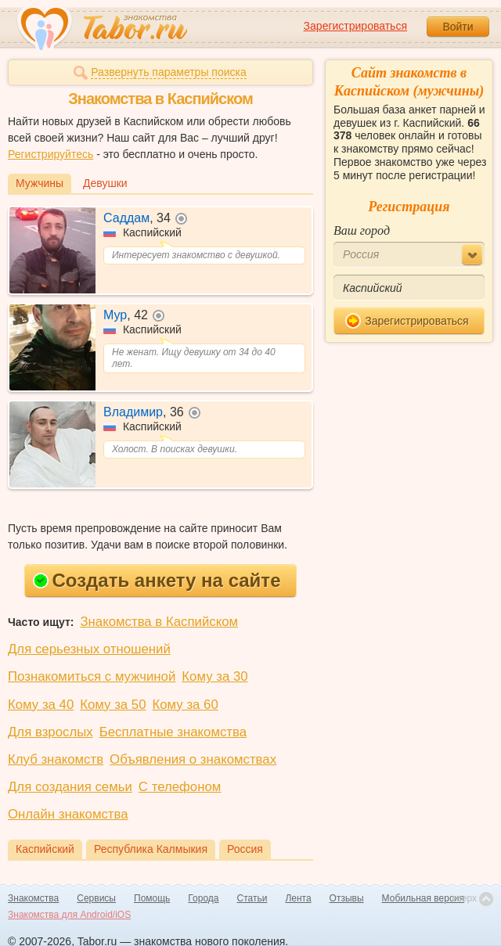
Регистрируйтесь (50, 154)
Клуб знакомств (55, 759)
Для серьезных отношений (89, 649)
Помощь (152, 898)
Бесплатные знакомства (173, 732)
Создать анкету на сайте (157, 580)
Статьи (252, 898)
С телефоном (180, 786)
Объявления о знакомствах (193, 759)
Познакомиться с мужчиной (91, 676)
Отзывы (347, 898)
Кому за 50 (113, 704)
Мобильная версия (423, 898)
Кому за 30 (214, 676)
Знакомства (33, 898)
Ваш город (361, 230)
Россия (245, 849)
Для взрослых (50, 732)
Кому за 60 (185, 704)
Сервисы (96, 898)
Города (203, 898)
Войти (457, 26)
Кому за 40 (41, 704)
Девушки (105, 183)
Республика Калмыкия (150, 849)
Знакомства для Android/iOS (69, 914)
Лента (298, 898)
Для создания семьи (70, 786)
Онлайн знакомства (68, 814)
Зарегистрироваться (355, 26)
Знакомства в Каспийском (159, 621)
